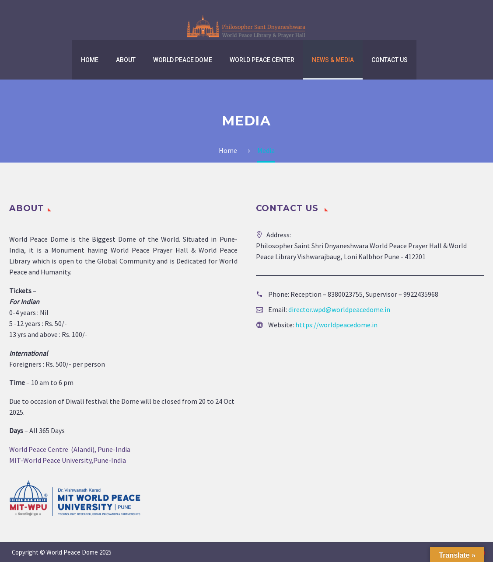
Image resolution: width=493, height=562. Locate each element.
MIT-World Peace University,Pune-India (67, 460)
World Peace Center (262, 59)
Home (89, 59)
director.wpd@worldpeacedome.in (339, 309)
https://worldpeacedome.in (336, 324)
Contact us (389, 59)
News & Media (333, 59)
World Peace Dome (182, 59)
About (126, 59)
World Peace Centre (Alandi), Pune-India (69, 449)
